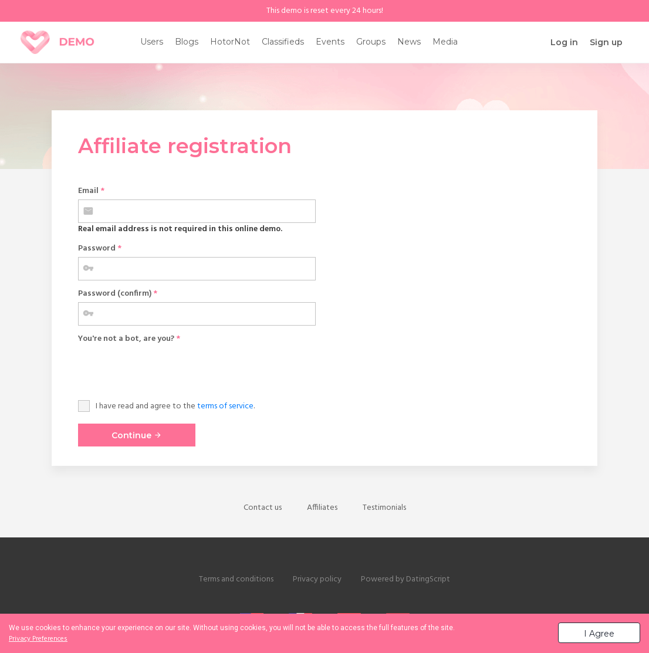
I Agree (599, 633)
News (409, 41)
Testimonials (384, 508)
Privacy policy (317, 579)
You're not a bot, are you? (129, 339)
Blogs (186, 41)
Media (445, 41)
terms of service (225, 406)
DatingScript (428, 579)
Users (151, 41)
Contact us (263, 508)
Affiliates (322, 508)
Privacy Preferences (38, 639)
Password (99, 248)
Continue (136, 435)
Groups (371, 41)
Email (91, 191)
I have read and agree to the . (175, 406)
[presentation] (167, 370)
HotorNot (230, 41)
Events (330, 41)
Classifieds (283, 41)
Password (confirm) (117, 293)
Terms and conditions (236, 579)
